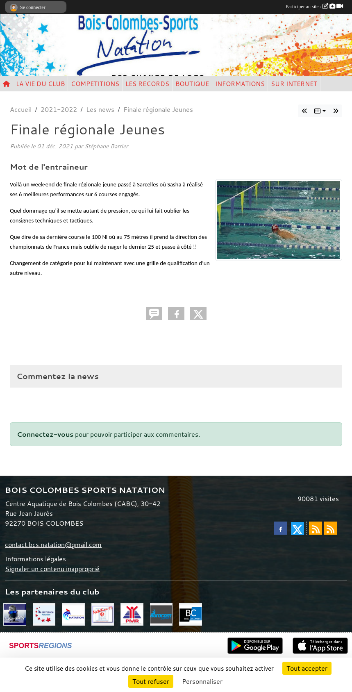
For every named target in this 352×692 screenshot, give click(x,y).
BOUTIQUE (192, 83)
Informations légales (35, 558)
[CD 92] (102, 613)
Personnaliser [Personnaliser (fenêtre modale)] (202, 681)
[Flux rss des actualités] (315, 528)
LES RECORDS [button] (147, 83)
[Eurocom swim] (161, 613)
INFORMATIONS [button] (240, 83)
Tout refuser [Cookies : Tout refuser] (150, 681)
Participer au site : (314, 6)
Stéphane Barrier (106, 146)
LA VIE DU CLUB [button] (40, 83)
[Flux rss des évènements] (330, 528)
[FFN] (73, 613)
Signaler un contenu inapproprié (52, 568)
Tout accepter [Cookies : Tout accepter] (306, 668)
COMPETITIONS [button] (95, 83)
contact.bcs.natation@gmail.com (53, 544)
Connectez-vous (45, 434)
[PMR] (131, 613)
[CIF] (44, 613)
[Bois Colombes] (190, 613)
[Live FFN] (14, 613)
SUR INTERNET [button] (294, 83)
